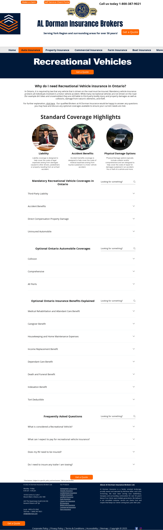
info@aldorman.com (30, 514)
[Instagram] (140, 528)
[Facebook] (136, 528)
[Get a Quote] (130, 32)
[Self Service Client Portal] (57, 2)
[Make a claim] (29, 2)
